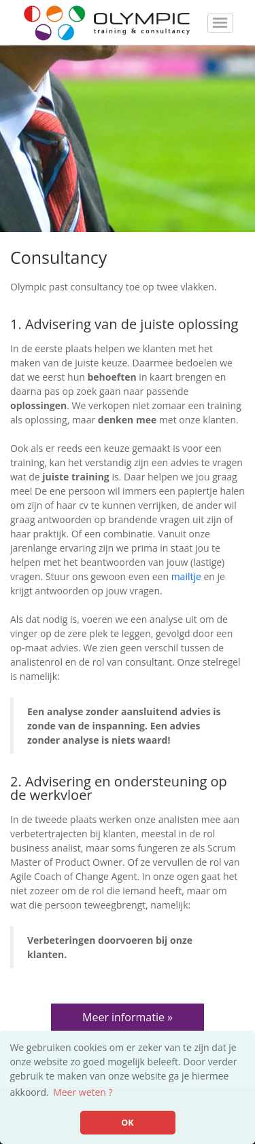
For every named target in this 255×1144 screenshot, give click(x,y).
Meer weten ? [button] (83, 1092)
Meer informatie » (127, 1017)
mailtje (186, 576)
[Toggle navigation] (220, 23)
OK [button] (127, 1122)
